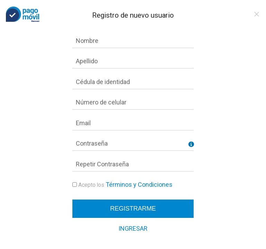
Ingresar (133, 228)
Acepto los (91, 185)
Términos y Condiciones (139, 184)
